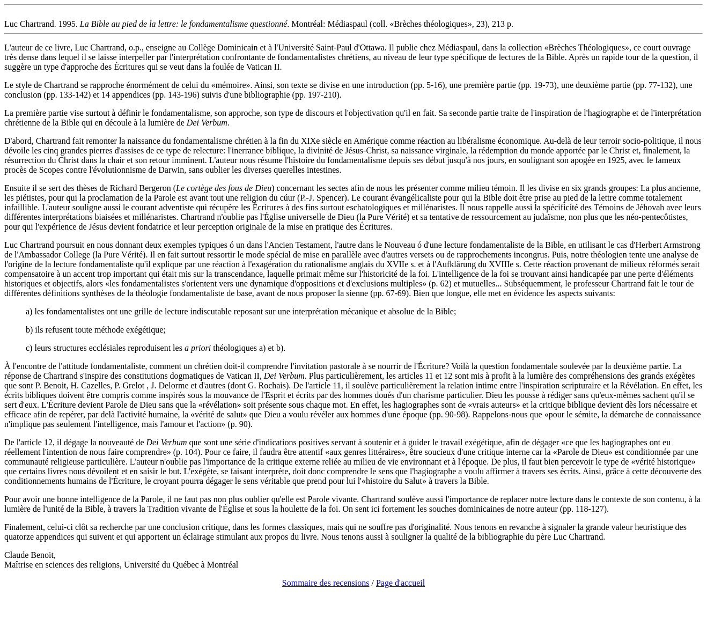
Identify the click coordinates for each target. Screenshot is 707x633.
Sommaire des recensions (326, 582)
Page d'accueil (400, 582)
